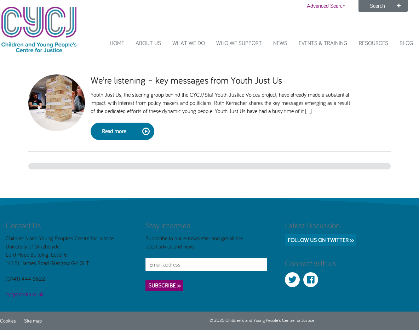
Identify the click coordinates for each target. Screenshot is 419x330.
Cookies (8, 320)
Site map (33, 320)
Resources (373, 42)
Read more (125, 131)
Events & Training (323, 42)
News (280, 42)
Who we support (239, 42)
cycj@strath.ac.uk (25, 294)
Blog (406, 42)
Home (117, 42)
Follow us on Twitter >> (321, 240)
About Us (148, 42)
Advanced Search (326, 5)
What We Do (188, 42)
